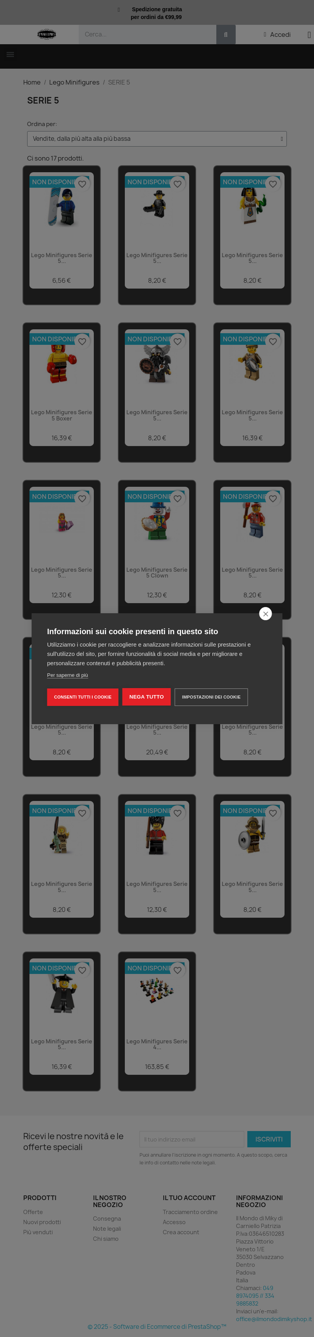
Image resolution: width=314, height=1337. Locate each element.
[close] (265, 613)
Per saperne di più (67, 675)
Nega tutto (146, 697)
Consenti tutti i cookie (83, 697)
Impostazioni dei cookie (211, 697)
